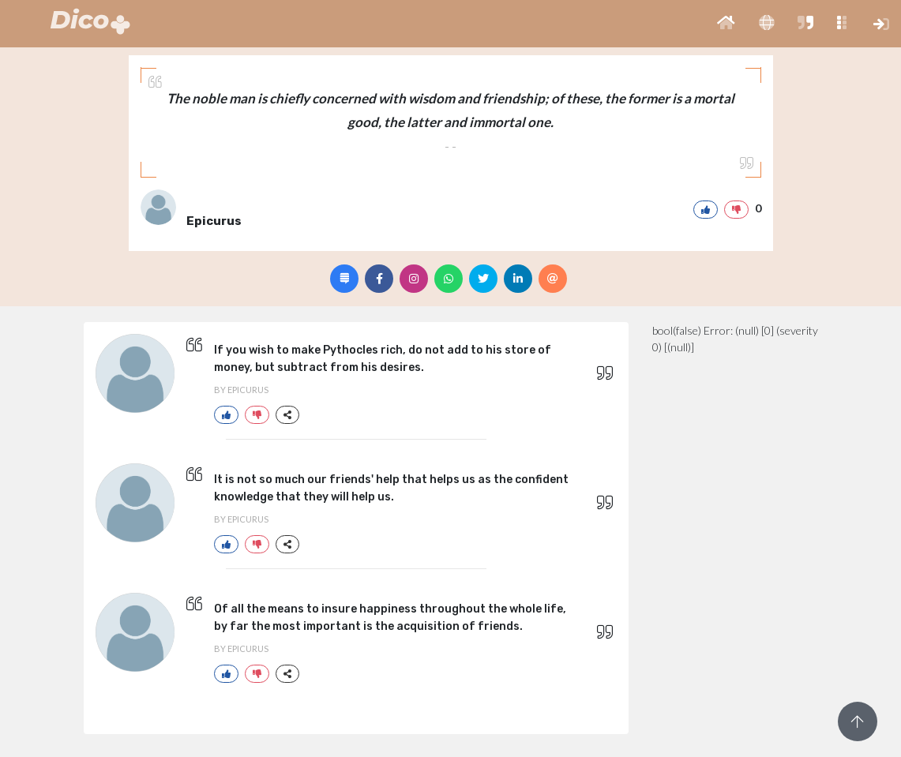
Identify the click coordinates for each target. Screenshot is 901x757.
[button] (726, 23)
